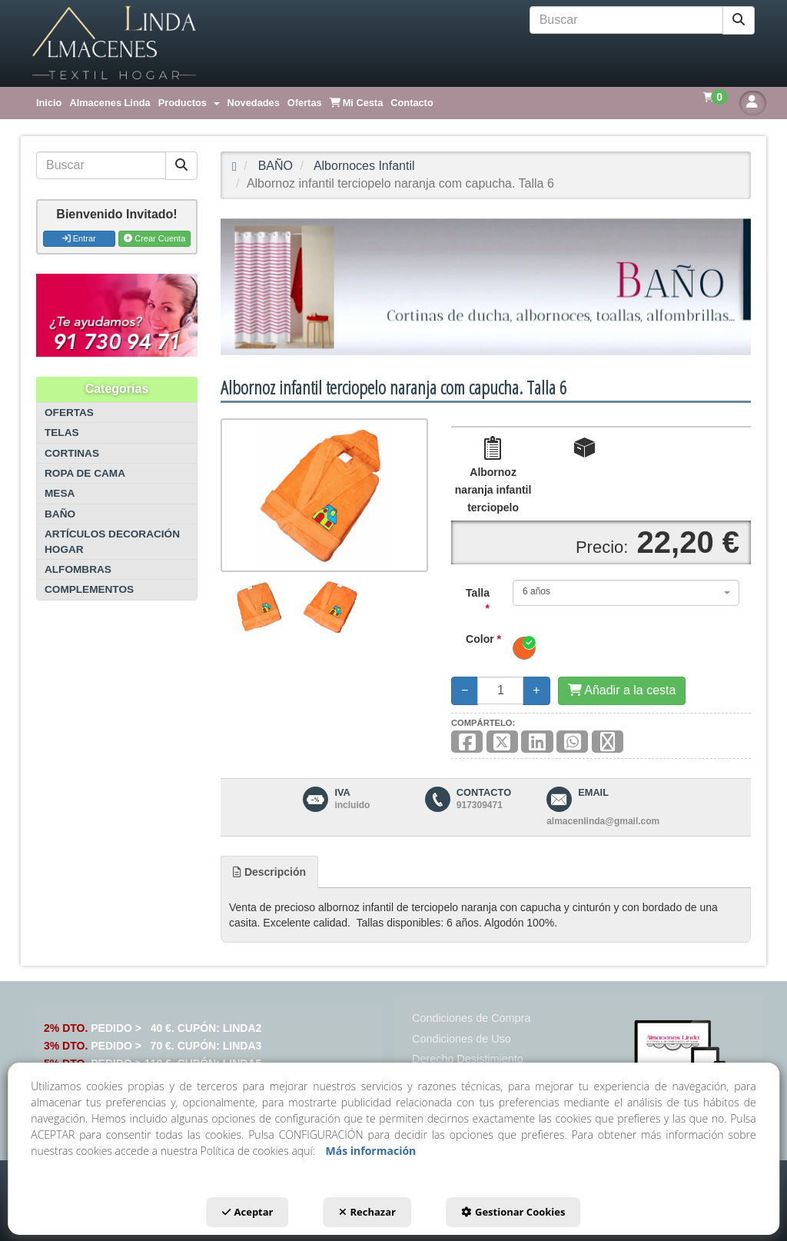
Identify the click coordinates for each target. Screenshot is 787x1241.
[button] (114, 43)
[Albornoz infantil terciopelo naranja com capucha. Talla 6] (324, 495)
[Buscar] (738, 20)
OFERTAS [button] (69, 412)
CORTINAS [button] (72, 453)
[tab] (269, 872)
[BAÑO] (486, 286)
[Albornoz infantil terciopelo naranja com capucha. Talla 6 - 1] (257, 606)
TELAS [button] (62, 432)
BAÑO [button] (60, 514)
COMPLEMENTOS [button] (89, 589)
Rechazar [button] (367, 1212)
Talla (478, 600)
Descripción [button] (269, 872)
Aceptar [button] (248, 1212)
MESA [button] (60, 493)
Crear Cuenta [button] (154, 238)
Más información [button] (371, 1150)
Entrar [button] (79, 238)
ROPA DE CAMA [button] (85, 473)
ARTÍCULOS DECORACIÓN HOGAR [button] (112, 541)
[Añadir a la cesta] (622, 691)
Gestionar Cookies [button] (513, 1212)
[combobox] (626, 593)
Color (483, 639)
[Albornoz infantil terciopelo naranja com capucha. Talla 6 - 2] (331, 606)
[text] (626, 20)
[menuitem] (48, 103)
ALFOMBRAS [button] (78, 569)
